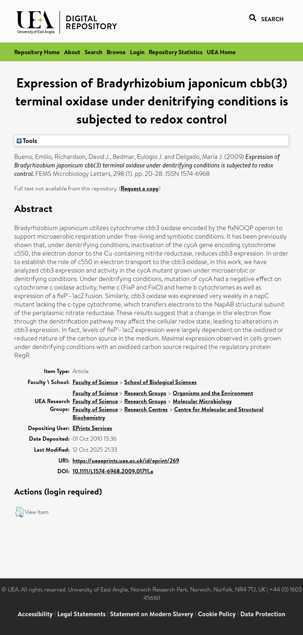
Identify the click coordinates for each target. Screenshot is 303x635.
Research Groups (145, 393)
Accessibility (35, 614)
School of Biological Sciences (160, 382)
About (72, 52)
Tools (27, 140)
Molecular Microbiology (202, 401)
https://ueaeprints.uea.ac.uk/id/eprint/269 (126, 460)
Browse (116, 52)
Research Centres (146, 409)
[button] (19, 512)
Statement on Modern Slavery (151, 614)
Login (137, 52)
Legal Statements (81, 614)
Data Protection (262, 614)
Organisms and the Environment (213, 393)
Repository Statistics (175, 52)
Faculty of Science (95, 382)
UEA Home (221, 52)
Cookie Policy (217, 614)
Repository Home (37, 52)
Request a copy (140, 188)
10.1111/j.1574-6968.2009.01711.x (113, 471)
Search (93, 52)
